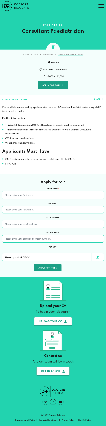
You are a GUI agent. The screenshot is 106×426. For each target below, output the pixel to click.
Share (98, 99)
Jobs (36, 55)
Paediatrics (48, 55)
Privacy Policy (67, 420)
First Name (53, 189)
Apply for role (51, 85)
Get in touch (53, 371)
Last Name (53, 203)
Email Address (53, 218)
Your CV (53, 247)
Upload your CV (53, 321)
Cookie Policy (84, 420)
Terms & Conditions (48, 420)
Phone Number (53, 232)
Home (26, 55)
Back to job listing (14, 99)
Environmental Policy (25, 420)
